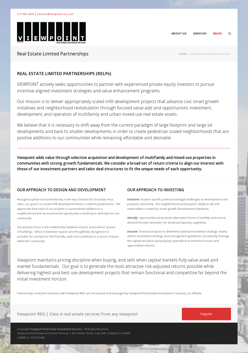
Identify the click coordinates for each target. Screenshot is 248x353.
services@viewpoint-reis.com (55, 14)
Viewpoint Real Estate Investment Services (56, 329)
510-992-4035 (25, 14)
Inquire (206, 314)
